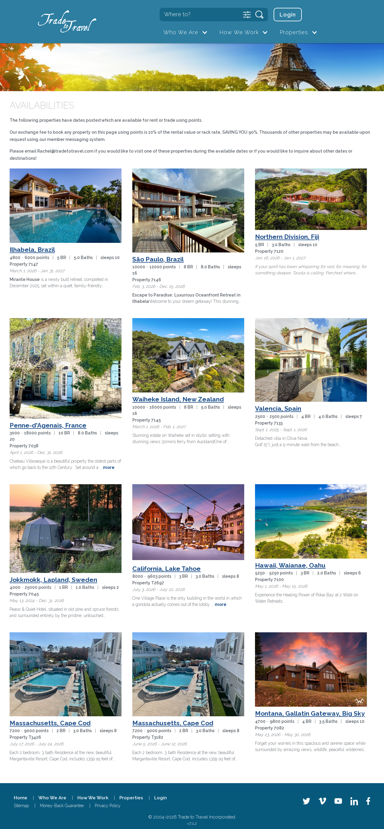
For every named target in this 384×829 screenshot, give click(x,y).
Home (20, 798)
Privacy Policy (108, 805)
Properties (294, 32)
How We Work (239, 32)
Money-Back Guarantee (62, 805)
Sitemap (21, 805)
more (109, 467)
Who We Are (181, 32)
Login (288, 14)
